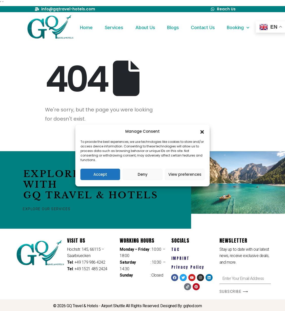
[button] (202, 131)
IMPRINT (180, 258)
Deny (143, 174)
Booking (238, 28)
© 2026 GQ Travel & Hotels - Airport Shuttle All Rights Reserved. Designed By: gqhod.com (127, 305)
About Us (145, 27)
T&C (175, 249)
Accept (100, 174)
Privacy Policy (188, 267)
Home (86, 27)
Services (114, 27)
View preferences (184, 174)
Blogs (173, 27)
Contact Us (203, 27)
